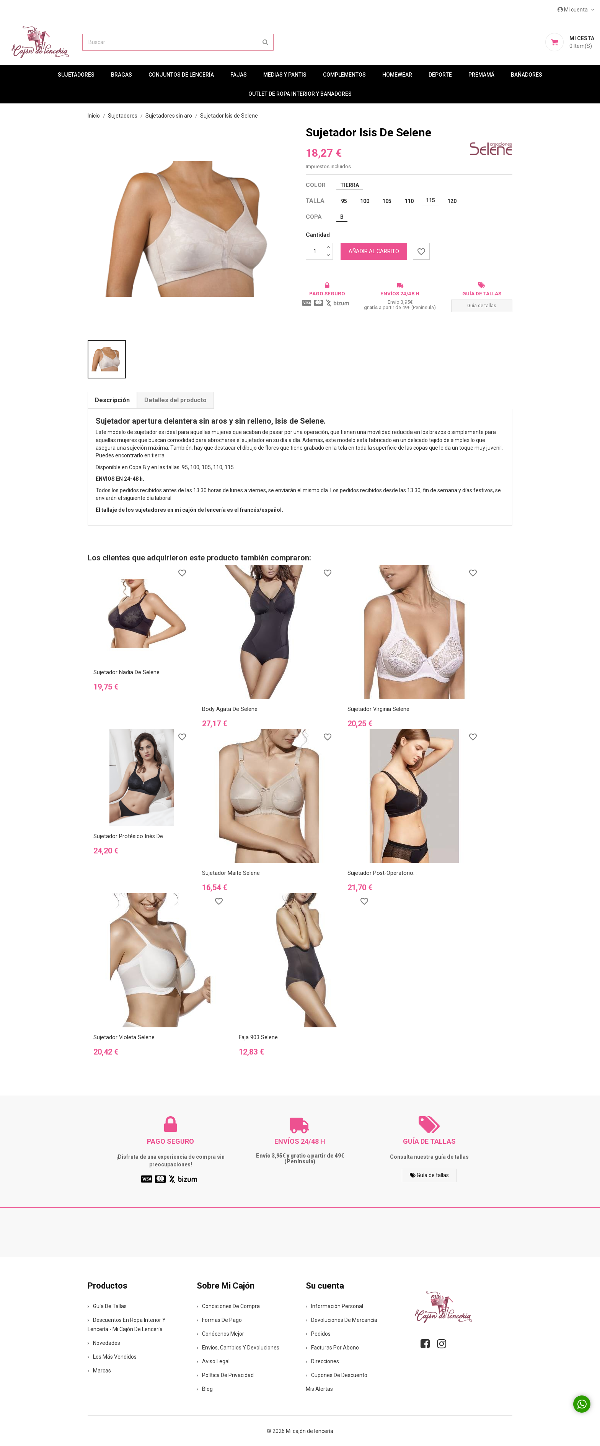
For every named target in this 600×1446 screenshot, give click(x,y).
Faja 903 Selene (258, 1037)
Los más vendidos (112, 1356)
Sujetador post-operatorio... (382, 873)
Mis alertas (319, 1388)
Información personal (334, 1306)
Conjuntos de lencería (181, 75)
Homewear (397, 75)
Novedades (104, 1343)
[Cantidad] (315, 251)
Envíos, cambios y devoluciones (238, 1347)
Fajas (238, 75)
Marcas (99, 1370)
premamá (481, 75)
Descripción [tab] (112, 400)
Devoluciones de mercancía (341, 1320)
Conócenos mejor (220, 1333)
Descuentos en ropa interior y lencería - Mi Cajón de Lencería (127, 1324)
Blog (205, 1388)
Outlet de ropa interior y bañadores (300, 94)
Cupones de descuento (336, 1375)
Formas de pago (219, 1320)
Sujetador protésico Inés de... (130, 836)
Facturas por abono (332, 1347)
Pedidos (318, 1333)
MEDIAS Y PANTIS (285, 75)
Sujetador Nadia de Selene (126, 672)
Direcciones (322, 1361)
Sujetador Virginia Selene (378, 709)
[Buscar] (178, 42)
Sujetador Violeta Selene (124, 1037)
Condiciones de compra (228, 1306)
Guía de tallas (481, 305)
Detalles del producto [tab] (175, 400)
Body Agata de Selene (230, 709)
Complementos (344, 75)
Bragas (121, 75)
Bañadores (526, 75)
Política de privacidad (225, 1375)
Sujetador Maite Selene (231, 873)
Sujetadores (76, 75)
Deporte (440, 75)
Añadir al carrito (374, 251)
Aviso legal (213, 1361)
